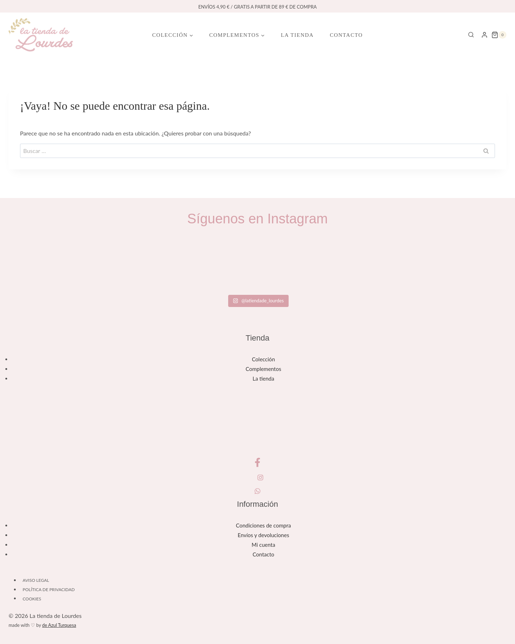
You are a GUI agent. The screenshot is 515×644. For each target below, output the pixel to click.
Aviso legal (36, 580)
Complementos (263, 369)
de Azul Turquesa (59, 625)
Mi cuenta (263, 544)
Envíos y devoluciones (263, 535)
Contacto (346, 35)
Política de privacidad (49, 589)
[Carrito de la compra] (498, 35)
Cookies (32, 598)
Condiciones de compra (263, 525)
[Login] (484, 34)
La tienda (297, 35)
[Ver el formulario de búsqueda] (471, 35)
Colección (263, 359)
